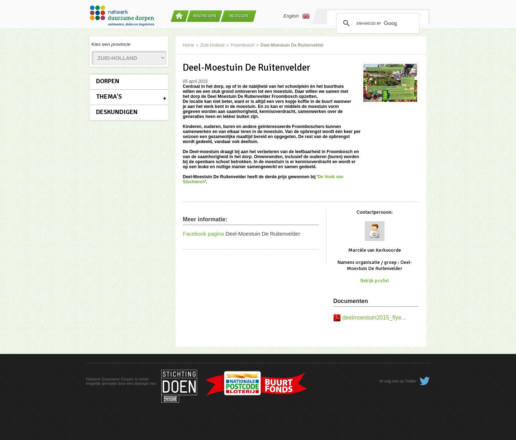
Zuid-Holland (212, 45)
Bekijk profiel (374, 281)
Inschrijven (204, 16)
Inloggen (238, 16)
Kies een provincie (110, 44)
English (296, 16)
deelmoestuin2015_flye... (374, 317)
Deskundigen (117, 112)
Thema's (109, 96)
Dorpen (107, 81)
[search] (377, 23)
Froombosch (242, 45)
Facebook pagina (203, 234)
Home (188, 45)
